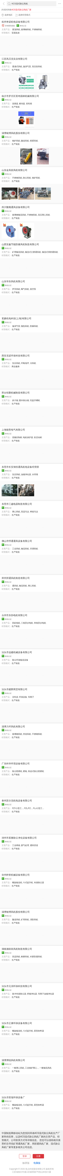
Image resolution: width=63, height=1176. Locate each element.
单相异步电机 (40, 623)
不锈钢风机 (37, 29)
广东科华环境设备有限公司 (16, 763)
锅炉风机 (16, 141)
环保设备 (23, 697)
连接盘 (15, 103)
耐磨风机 (25, 956)
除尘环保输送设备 (20, 660)
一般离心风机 (18, 1068)
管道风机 (27, 734)
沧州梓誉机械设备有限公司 (16, 874)
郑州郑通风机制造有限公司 (16, 578)
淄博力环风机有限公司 (13, 726)
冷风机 (33, 363)
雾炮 (25, 771)
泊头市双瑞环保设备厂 (13, 1097)
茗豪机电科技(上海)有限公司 (16, 318)
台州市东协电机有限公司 (14, 615)
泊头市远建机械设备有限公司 (17, 652)
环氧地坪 (25, 363)
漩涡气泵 (27, 66)
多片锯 (15, 400)
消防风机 (34, 919)
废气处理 (25, 845)
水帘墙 (35, 474)
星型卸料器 (39, 1031)
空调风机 (34, 549)
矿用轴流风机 (18, 252)
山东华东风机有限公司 (13, 281)
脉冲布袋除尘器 (19, 994)
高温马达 (25, 511)
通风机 (15, 586)
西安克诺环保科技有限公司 (16, 355)
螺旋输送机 (17, 882)
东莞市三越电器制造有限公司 (17, 504)
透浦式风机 (17, 66)
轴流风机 (25, 549)
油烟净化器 (26, 474)
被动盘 (22, 103)
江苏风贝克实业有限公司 (14, 58)
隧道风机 (25, 141)
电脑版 (37, 1163)
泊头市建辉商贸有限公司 (14, 689)
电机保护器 (28, 437)
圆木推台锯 (24, 400)
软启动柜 (38, 437)
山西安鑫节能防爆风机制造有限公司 (20, 244)
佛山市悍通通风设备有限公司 (17, 541)
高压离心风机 (44, 215)
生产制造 (16, 70)
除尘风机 (27, 178)
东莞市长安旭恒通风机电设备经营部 (20, 467)
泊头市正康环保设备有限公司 (17, 1023)
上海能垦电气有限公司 (13, 429)
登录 (24, 1156)
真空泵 (33, 289)
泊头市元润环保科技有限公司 (17, 986)
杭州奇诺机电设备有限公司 (16, 21)
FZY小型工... (17, 808)
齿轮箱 (29, 103)
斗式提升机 (28, 882)
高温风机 (16, 956)
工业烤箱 (16, 845)
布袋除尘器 (39, 882)
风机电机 (16, 623)
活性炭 (15, 697)
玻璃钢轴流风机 (19, 215)
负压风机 (16, 363)
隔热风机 (25, 326)
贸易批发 (16, 33)
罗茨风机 (16, 289)
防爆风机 (34, 326)
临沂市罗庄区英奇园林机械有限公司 (20, 96)
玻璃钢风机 (26, 29)
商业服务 (16, 366)
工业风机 (16, 549)
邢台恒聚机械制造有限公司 (16, 392)
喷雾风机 (34, 141)
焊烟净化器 (32, 994)
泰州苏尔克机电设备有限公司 (17, 800)
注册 (38, 1156)
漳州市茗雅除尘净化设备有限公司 (19, 837)
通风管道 (34, 845)
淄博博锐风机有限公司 (13, 1060)
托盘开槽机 (35, 400)
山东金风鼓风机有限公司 (14, 170)
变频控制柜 (17, 437)
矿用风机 (25, 919)
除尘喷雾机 (17, 771)
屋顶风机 (16, 29)
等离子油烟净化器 (46, 994)
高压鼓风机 (37, 66)
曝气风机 (25, 289)
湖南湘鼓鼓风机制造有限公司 (17, 949)
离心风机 (16, 511)
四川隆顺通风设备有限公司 (16, 207)
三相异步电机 (27, 623)
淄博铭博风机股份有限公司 (16, 133)
